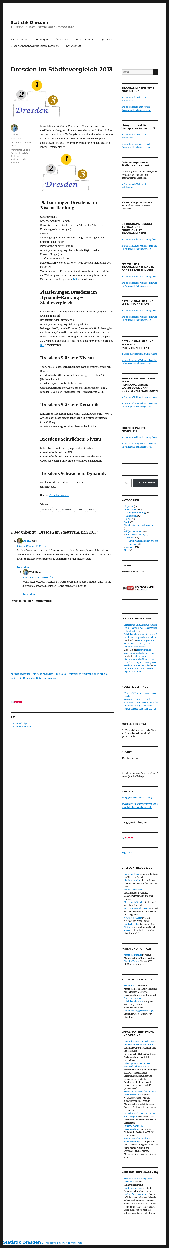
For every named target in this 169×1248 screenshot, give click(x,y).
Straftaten (15, 162)
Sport (126, 522)
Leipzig (26, 150)
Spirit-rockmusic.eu (133, 1188)
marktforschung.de (133, 955)
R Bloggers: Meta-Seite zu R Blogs (137, 797)
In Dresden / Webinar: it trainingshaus (139, 239)
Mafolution (129, 985)
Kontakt (90, 39)
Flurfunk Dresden (132, 880)
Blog (78, 39)
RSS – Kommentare (22, 726)
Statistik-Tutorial (132, 961)
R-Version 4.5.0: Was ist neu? (137, 699)
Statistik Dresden (29, 22)
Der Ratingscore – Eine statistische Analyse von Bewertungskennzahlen (139, 643)
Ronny (27, 540)
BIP (75, 279)
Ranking (15, 156)
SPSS (128, 519)
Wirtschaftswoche (59, 495)
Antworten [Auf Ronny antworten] (23, 567)
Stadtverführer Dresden (135, 1194)
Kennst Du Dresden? (133, 889)
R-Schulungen (39, 39)
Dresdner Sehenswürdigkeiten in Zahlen (35, 46)
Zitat (126, 550)
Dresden (15, 142)
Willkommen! (19, 39)
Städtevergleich (18, 159)
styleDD (127, 930)
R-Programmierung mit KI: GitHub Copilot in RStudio (140, 668)
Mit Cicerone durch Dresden (137, 908)
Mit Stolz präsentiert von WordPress (62, 1242)
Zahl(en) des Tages (132, 531)
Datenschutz (73, 46)
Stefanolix (128, 927)
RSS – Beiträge (20, 723)
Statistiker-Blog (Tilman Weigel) (139, 1011)
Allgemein (128, 506)
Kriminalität (16, 150)
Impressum (106, 39)
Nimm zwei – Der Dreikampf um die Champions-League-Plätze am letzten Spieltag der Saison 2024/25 (141, 705)
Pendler (14, 153)
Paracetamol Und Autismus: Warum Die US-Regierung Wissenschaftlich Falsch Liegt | (140, 628)
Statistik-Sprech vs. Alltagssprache (140, 525)
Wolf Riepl (15, 134)
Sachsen (130, 547)
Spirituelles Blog (131, 924)
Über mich (61, 39)
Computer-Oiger (131, 874)
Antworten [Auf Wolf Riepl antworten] (28, 594)
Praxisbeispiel (130, 509)
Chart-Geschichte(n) (135, 534)
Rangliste (23, 153)
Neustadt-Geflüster (133, 918)
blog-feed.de (127, 852)
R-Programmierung (135, 513)
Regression (131, 516)
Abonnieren (146, 482)
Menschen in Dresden (134, 902)
